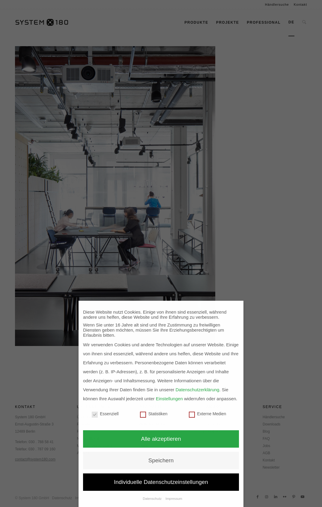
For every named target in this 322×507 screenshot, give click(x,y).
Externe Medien (207, 414)
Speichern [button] (161, 460)
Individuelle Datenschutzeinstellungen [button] (161, 482)
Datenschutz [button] (152, 498)
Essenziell (105, 414)
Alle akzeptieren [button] (161, 439)
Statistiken (153, 414)
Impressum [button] (173, 498)
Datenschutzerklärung (197, 389)
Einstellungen (169, 398)
